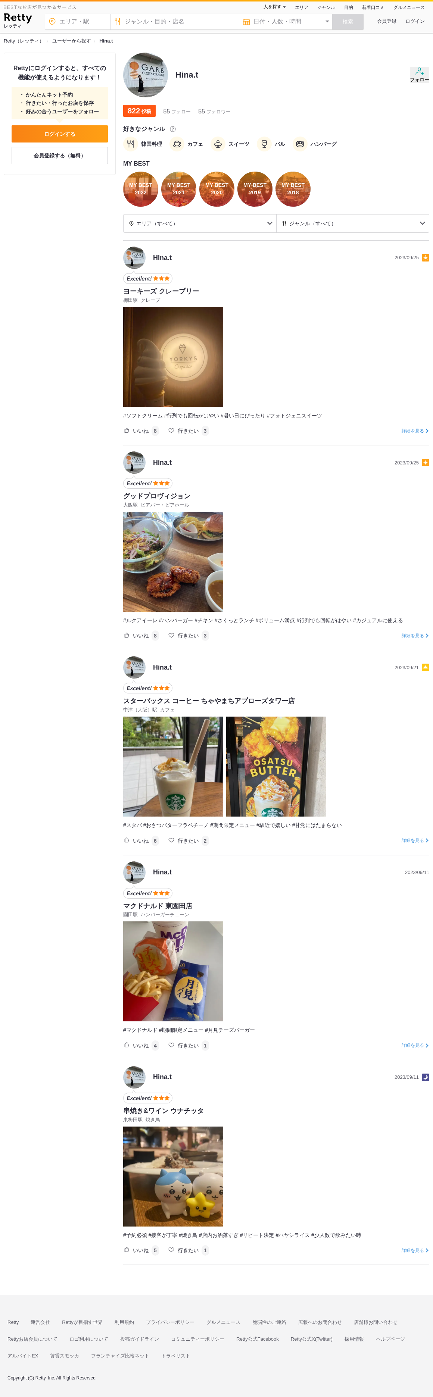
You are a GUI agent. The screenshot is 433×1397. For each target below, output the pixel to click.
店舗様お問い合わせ (376, 1322)
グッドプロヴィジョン (156, 496)
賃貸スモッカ (64, 1356)
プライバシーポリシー (170, 1322)
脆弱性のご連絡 (269, 1322)
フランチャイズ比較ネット (120, 1356)
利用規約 (124, 1322)
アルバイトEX (22, 1356)
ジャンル (326, 7)
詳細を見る (413, 430)
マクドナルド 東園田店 (157, 906)
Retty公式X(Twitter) (312, 1339)
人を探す (272, 6)
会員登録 (386, 21)
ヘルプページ (390, 1339)
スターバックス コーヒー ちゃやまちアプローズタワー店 (209, 701)
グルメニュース (409, 7)
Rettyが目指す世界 (82, 1322)
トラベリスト (175, 1356)
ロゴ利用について (88, 1339)
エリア (301, 7)
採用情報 (354, 1339)
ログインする (59, 134)
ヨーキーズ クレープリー (161, 291)
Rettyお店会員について (32, 1339)
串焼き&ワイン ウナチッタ (163, 1111)
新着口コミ (373, 7)
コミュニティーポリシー (197, 1339)
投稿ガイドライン (139, 1339)
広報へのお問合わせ (320, 1322)
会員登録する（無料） (60, 156)
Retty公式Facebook (257, 1339)
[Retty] (18, 19)
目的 (348, 7)
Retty (13, 1322)
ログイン (415, 21)
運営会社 (40, 1322)
